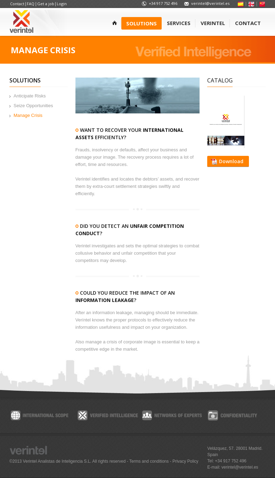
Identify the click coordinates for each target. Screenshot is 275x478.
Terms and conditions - (150, 461)
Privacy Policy (185, 461)
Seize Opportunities (33, 105)
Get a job (45, 3)
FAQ (30, 3)
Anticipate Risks (30, 95)
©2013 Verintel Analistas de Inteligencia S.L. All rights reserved (68, 461)
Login (62, 3)
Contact (17, 3)
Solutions (25, 80)
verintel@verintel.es (210, 3)
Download (231, 161)
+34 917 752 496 (163, 3)
